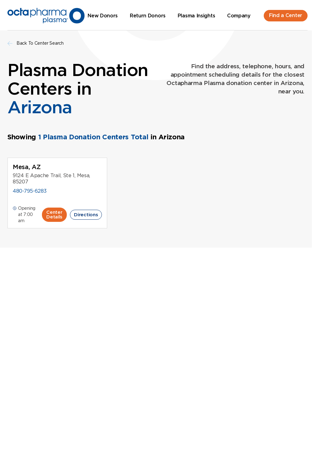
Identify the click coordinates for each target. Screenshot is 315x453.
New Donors (103, 16)
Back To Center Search (35, 43)
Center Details (54, 214)
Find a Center (285, 15)
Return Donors (148, 16)
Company (239, 16)
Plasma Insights (196, 16)
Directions (86, 215)
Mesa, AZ (27, 167)
